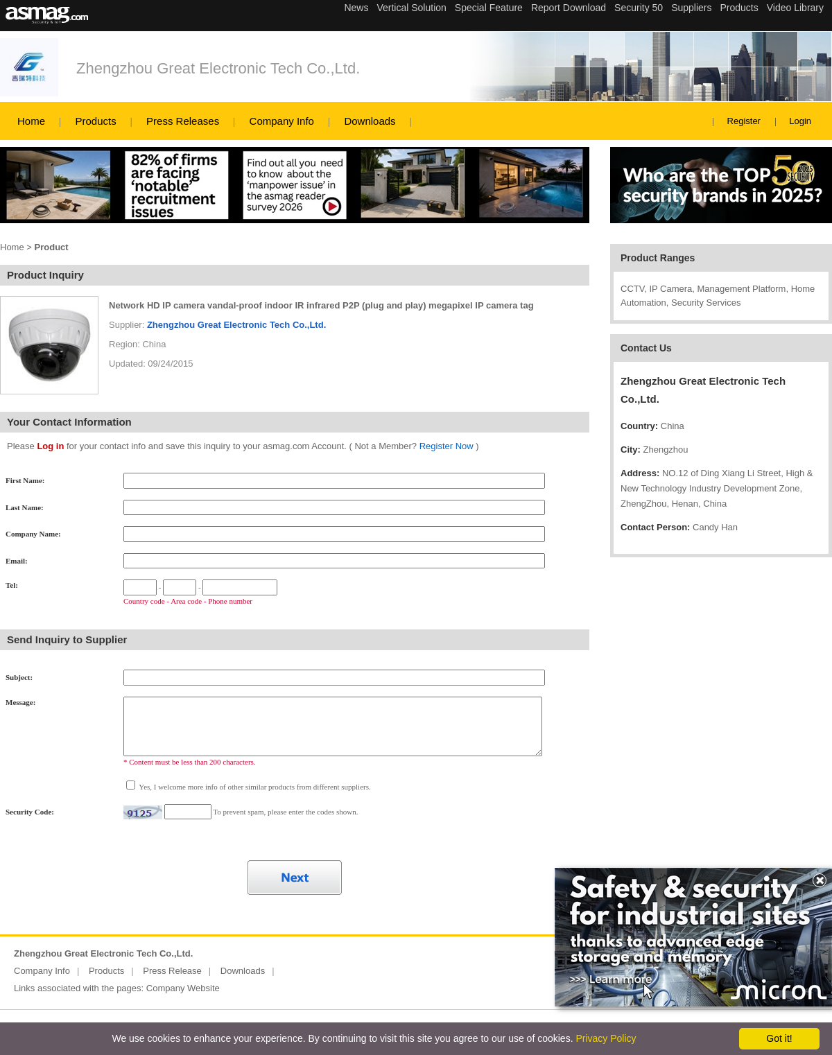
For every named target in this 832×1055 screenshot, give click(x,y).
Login (800, 121)
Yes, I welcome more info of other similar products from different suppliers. (254, 787)
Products (95, 121)
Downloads (369, 121)
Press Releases (182, 121)
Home (31, 121)
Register (744, 121)
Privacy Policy (605, 1038)
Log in (50, 446)
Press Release (172, 971)
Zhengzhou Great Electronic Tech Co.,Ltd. (218, 68)
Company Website (183, 988)
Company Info (282, 121)
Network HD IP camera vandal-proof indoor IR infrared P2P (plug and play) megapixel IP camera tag (321, 305)
